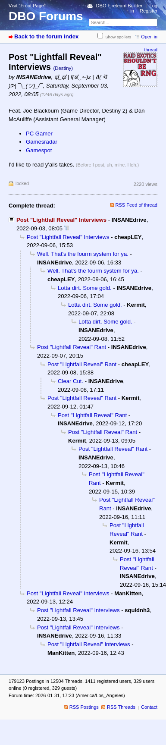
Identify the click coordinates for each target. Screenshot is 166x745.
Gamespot (39, 150)
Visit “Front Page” (27, 5)
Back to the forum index (46, 36)
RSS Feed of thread (137, 204)
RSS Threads (121, 707)
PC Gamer (39, 133)
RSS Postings (84, 707)
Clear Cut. (70, 381)
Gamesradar (41, 141)
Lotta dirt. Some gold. (85, 288)
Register (148, 10)
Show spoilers (118, 37)
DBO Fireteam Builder (119, 5)
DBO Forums (46, 16)
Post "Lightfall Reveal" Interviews (68, 237)
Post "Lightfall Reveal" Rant (71, 347)
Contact (149, 707)
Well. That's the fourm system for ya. (82, 254)
